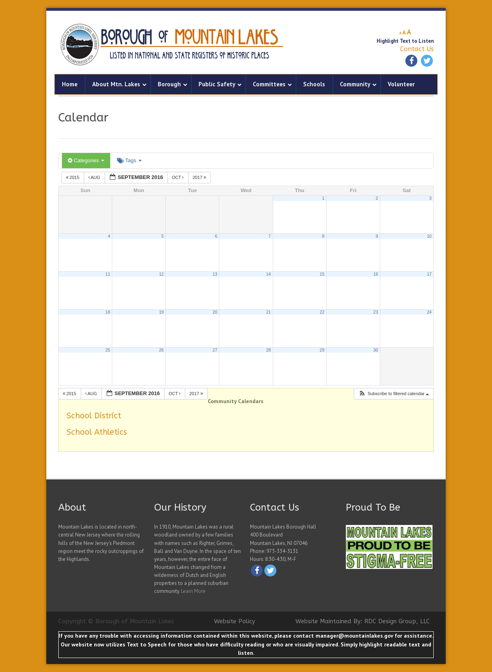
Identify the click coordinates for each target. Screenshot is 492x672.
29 (322, 350)
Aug (94, 177)
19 (161, 312)
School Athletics (97, 432)
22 (322, 312)
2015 (73, 177)
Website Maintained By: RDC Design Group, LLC (363, 621)
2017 (199, 177)
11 (107, 274)
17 (429, 274)
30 (375, 350)
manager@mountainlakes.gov (354, 635)
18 (107, 312)
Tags (129, 160)
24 (429, 312)
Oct (178, 177)
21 (268, 312)
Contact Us (417, 49)
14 (268, 274)
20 (214, 312)
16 (375, 274)
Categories (86, 160)
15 (322, 274)
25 (107, 350)
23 (375, 312)
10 (429, 236)
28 (268, 350)
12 (161, 274)
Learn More (193, 591)
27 (214, 350)
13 (214, 274)
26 (161, 350)
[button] (393, 393)
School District (94, 415)
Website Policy (234, 621)
